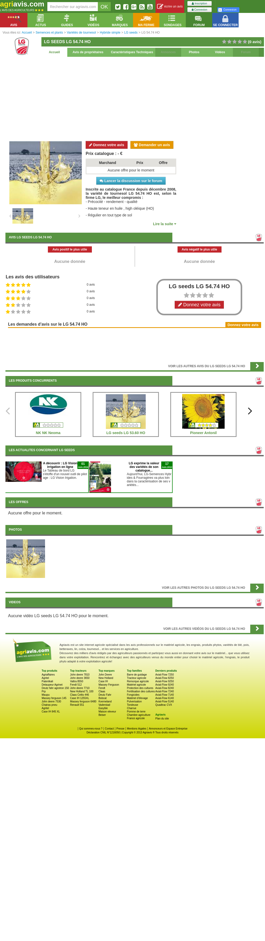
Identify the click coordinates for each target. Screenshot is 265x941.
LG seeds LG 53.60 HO (125, 433)
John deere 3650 (80, 678)
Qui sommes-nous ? (90, 728)
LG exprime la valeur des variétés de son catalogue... (144, 466)
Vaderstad (104, 704)
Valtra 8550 (76, 681)
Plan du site (162, 718)
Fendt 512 (76, 684)
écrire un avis (170, 7)
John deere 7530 (51, 701)
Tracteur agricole (136, 678)
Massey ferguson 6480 (83, 701)
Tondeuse (132, 704)
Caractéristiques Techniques (132, 52)
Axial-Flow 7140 (164, 694)
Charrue (131, 708)
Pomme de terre (136, 711)
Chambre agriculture (138, 714)
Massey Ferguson (109, 684)
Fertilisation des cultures (141, 691)
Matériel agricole (136, 684)
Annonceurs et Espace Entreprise (168, 728)
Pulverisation (134, 701)
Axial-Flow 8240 (164, 688)
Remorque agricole (138, 681)
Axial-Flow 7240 (164, 691)
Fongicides (133, 694)
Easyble (103, 708)
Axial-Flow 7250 (164, 674)
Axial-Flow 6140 (164, 698)
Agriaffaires (48, 674)
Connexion (199, 9)
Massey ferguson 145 (54, 698)
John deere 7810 (80, 674)
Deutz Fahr (105, 694)
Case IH (103, 681)
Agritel (45, 678)
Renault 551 (77, 704)
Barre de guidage (137, 674)
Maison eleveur (107, 711)
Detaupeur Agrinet (52, 684)
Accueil (54, 52)
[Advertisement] (134, 98)
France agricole (136, 718)
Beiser (102, 714)
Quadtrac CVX (163, 704)
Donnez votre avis (106, 145)
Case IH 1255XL (79, 698)
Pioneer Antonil (203, 433)
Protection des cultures (140, 688)
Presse (120, 728)
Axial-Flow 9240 (164, 684)
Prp (44, 691)
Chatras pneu (49, 704)
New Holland (106, 678)
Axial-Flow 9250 (164, 681)
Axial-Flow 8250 (164, 678)
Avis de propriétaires (88, 52)
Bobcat (103, 698)
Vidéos (220, 52)
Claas (102, 691)
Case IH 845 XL (51, 711)
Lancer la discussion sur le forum (131, 181)
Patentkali (47, 681)
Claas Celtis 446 (79, 694)
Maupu (46, 694)
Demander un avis (152, 145)
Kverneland (105, 701)
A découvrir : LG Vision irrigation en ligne (60, 465)
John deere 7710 (80, 688)
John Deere (105, 674)
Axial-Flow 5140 (164, 701)
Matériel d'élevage (137, 698)
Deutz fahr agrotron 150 (55, 688)
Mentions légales (136, 728)
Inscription (199, 3)
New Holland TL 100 (81, 691)
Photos (194, 52)
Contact (109, 728)
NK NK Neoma (48, 433)
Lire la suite (164, 224)
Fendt (102, 688)
